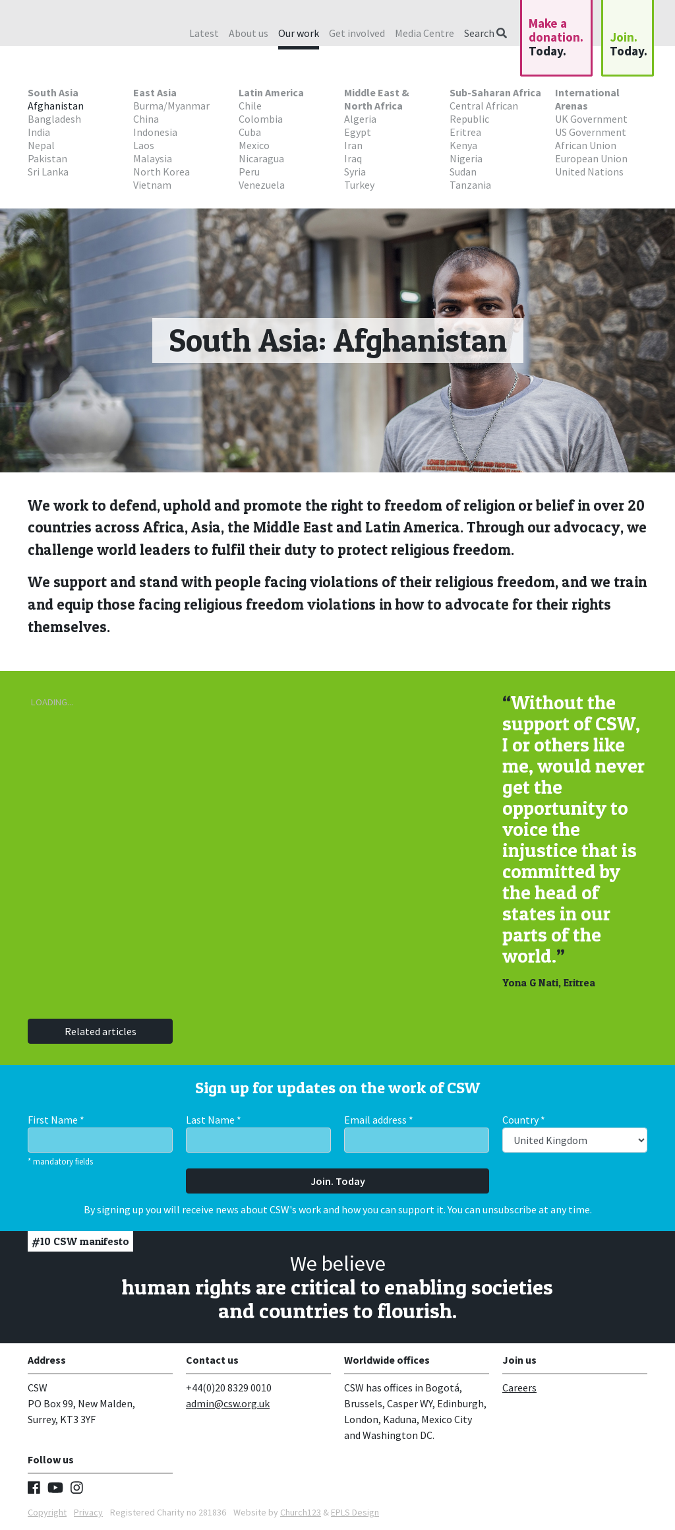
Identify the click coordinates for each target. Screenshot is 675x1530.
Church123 (300, 1512)
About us (248, 33)
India (39, 132)
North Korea (161, 171)
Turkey (359, 184)
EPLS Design (355, 1512)
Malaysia (152, 158)
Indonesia (155, 132)
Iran (353, 145)
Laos (143, 145)
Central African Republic (484, 112)
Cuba (250, 132)
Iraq (353, 158)
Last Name (213, 1119)
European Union (591, 158)
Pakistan (47, 158)
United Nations (589, 171)
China (146, 118)
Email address (378, 1119)
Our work (298, 33)
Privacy (88, 1512)
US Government (590, 132)
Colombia (261, 118)
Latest (204, 33)
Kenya (463, 145)
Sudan (463, 171)
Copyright (47, 1512)
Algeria (360, 118)
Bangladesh (54, 118)
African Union (585, 145)
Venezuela (262, 184)
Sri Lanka (48, 171)
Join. (628, 44)
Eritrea (465, 132)
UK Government (591, 118)
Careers (519, 1387)
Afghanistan (56, 105)
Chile (250, 105)
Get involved (357, 33)
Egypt (357, 132)
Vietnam (152, 184)
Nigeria (466, 158)
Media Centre (424, 33)
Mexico (254, 145)
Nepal (41, 145)
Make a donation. (556, 37)
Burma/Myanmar (171, 105)
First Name (56, 1119)
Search (485, 33)
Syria (355, 171)
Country (523, 1119)
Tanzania (470, 184)
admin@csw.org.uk (228, 1403)
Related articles (100, 1031)
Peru (249, 171)
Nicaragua (261, 158)
